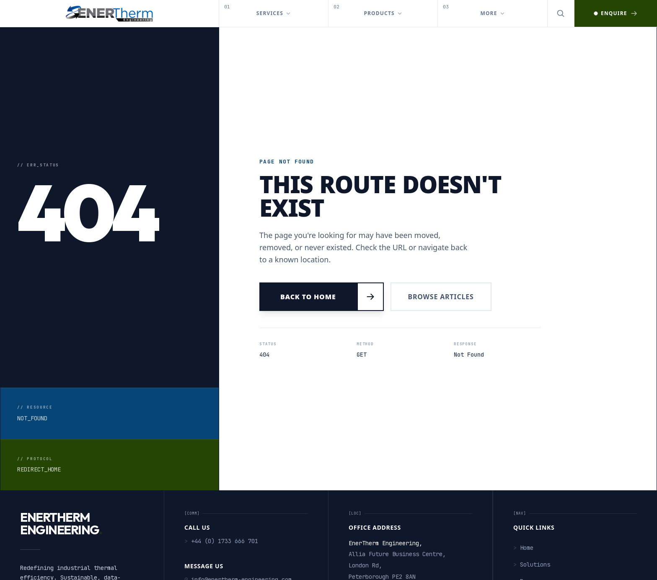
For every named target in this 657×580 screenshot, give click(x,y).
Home (523, 548)
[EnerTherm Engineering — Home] (109, 13)
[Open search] (561, 13)
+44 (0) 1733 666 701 (221, 541)
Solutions (531, 564)
